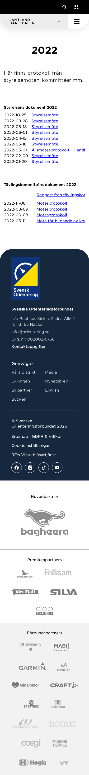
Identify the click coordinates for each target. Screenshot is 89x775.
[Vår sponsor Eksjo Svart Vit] (44, 611)
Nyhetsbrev (56, 381)
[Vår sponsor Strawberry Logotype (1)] (30, 647)
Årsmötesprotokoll (50, 150)
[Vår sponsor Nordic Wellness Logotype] (25, 723)
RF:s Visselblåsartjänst (33, 455)
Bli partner (21, 390)
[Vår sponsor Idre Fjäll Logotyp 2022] (25, 592)
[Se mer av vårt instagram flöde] (30, 467)
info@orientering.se (30, 332)
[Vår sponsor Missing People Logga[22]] (60, 743)
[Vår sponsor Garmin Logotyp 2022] (32, 666)
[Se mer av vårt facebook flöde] (16, 467)
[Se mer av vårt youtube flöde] (57, 467)
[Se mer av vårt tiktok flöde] (43, 467)
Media (51, 372)
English (52, 390)
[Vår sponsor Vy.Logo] (64, 763)
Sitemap (19, 436)
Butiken (18, 399)
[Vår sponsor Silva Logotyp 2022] (64, 592)
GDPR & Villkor (47, 436)
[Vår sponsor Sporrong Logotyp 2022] (58, 704)
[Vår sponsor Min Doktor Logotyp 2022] (25, 685)
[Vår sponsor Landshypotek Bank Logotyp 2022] (25, 573)
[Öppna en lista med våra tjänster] (75, 7)
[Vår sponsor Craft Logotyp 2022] (64, 685)
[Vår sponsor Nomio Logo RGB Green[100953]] (62, 723)
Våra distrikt (23, 372)
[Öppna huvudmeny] (78, 21)
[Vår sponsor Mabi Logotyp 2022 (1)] (61, 647)
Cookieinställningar (30, 445)
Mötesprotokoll (52, 203)
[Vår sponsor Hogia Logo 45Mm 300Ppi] (32, 763)
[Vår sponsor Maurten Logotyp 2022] (63, 666)
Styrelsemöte (45, 115)
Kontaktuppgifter (28, 346)
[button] (34, 21)
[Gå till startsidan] (13, 7)
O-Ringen (20, 381)
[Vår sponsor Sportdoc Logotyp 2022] (31, 704)
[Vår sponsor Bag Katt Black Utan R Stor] (44, 522)
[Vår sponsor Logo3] (31, 743)
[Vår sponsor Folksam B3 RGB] (58, 573)
